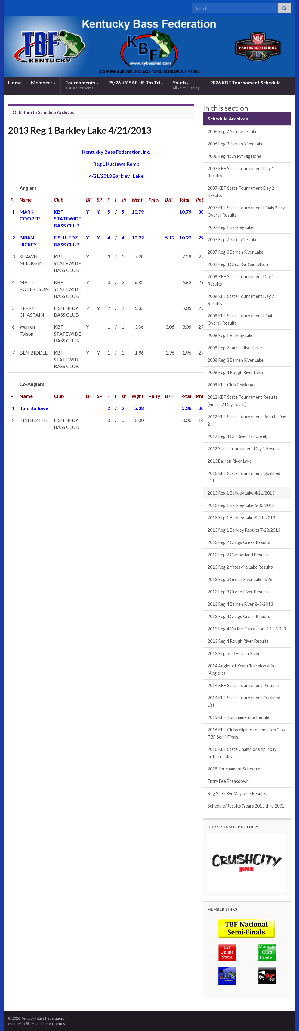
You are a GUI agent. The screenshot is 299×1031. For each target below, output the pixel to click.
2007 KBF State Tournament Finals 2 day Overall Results (246, 211)
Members (43, 82)
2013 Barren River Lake (230, 461)
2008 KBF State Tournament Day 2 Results (241, 300)
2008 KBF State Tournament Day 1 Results (241, 280)
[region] (246, 863)
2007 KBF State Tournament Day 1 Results (241, 172)
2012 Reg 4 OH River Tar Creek (237, 436)
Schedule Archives (56, 112)
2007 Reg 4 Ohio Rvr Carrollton (238, 264)
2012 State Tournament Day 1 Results (244, 448)
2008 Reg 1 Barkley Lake (231, 335)
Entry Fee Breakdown (228, 781)
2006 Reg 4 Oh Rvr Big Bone (234, 156)
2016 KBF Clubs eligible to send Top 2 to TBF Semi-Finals (246, 733)
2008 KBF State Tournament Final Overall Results (240, 319)
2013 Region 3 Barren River (234, 653)
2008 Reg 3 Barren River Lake (236, 360)
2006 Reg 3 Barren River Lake (236, 143)
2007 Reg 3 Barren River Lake (236, 252)
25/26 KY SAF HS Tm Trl (135, 82)
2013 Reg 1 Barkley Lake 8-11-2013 (241, 517)
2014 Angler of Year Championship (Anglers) (241, 669)
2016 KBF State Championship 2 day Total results (242, 753)
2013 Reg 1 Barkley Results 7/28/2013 (244, 530)
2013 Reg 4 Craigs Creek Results (239, 616)
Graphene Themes (50, 1023)
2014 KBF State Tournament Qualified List (244, 701)
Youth (187, 85)
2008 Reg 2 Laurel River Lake (235, 347)
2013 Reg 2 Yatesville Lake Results (240, 567)
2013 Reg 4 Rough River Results (238, 641)
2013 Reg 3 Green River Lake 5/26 (240, 579)
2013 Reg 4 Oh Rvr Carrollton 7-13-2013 (247, 628)
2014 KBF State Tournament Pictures (244, 685)
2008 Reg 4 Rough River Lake (235, 372)
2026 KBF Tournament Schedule (245, 82)
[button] (246, 863)
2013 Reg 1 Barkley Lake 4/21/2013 (241, 492)
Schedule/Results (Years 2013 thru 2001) (246, 805)
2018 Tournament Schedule (234, 768)
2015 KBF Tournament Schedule (238, 717)
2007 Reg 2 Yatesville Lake (232, 239)
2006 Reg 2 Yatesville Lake (232, 131)
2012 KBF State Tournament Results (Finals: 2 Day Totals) (243, 401)
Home (15, 82)
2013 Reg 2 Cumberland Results (238, 554)
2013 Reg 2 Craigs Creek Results (239, 542)
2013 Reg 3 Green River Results (238, 591)
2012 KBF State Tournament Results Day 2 (247, 420)
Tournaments (82, 85)
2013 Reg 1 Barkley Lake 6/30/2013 (241, 505)
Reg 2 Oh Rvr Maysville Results (237, 793)
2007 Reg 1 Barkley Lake (231, 227)
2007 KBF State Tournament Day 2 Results (241, 192)
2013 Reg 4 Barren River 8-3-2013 (240, 604)
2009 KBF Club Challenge (232, 384)
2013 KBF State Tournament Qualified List (244, 477)
